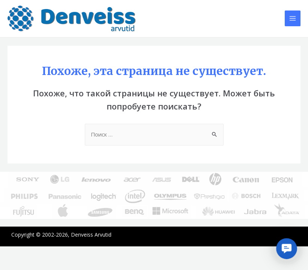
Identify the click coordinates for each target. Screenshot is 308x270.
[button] (286, 248)
